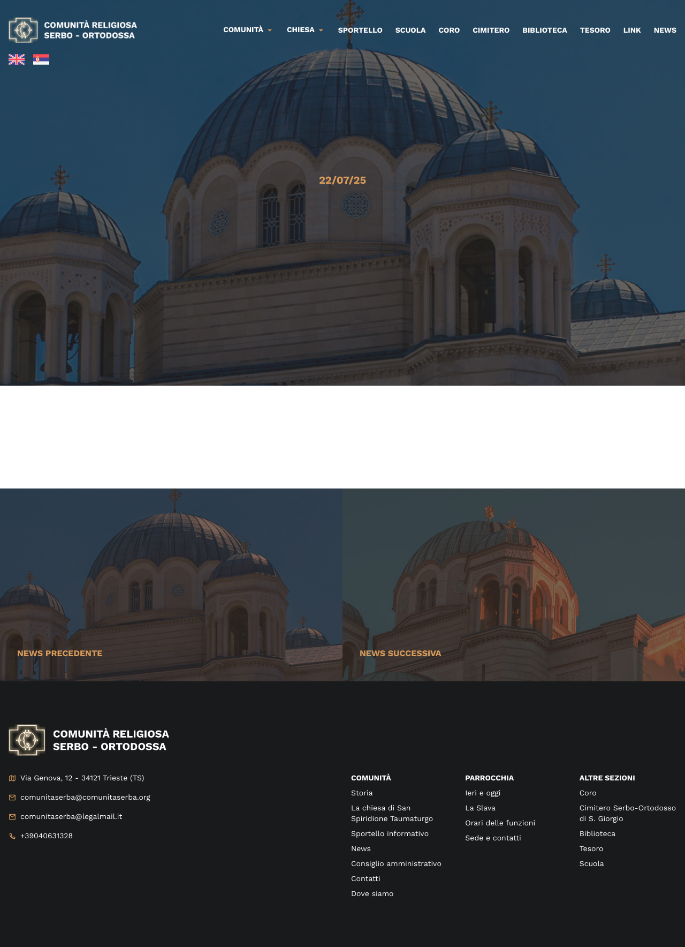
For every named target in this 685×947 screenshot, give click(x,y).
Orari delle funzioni (500, 823)
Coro (449, 30)
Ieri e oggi (482, 793)
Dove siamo (372, 894)
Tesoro (595, 30)
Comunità (243, 30)
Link (632, 30)
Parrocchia (489, 778)
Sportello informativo (390, 834)
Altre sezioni (607, 778)
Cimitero (491, 30)
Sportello (360, 30)
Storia (362, 793)
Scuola (410, 30)
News (665, 30)
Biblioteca (544, 30)
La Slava (480, 808)
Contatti (365, 879)
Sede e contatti (493, 838)
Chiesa (301, 30)
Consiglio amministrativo (396, 864)
